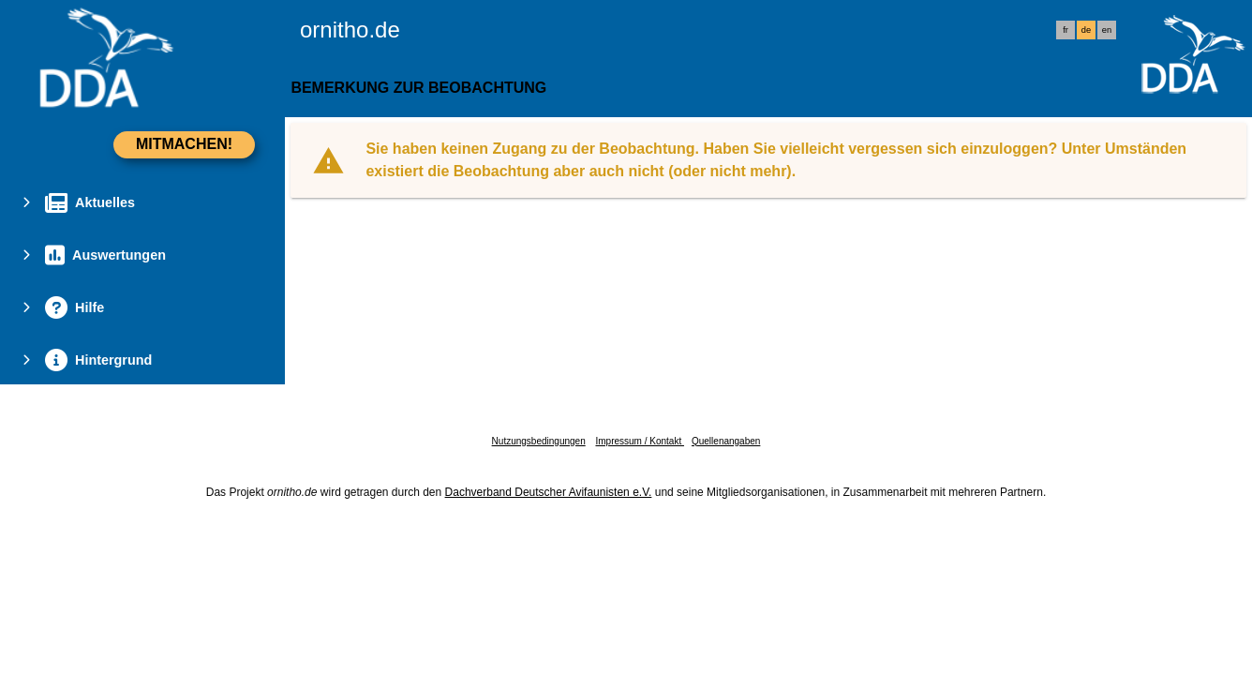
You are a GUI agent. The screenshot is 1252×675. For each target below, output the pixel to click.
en (1106, 30)
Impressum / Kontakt (639, 441)
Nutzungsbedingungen (539, 441)
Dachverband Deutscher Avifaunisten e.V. (548, 492)
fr (1065, 30)
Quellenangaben (726, 441)
